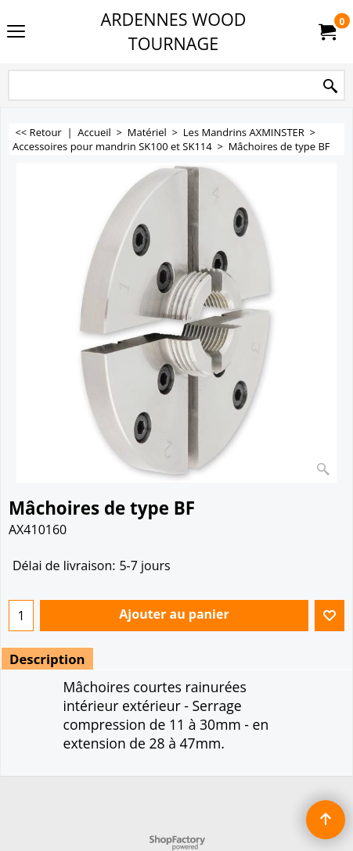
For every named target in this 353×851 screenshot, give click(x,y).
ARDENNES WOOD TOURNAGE (174, 31)
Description (47, 659)
